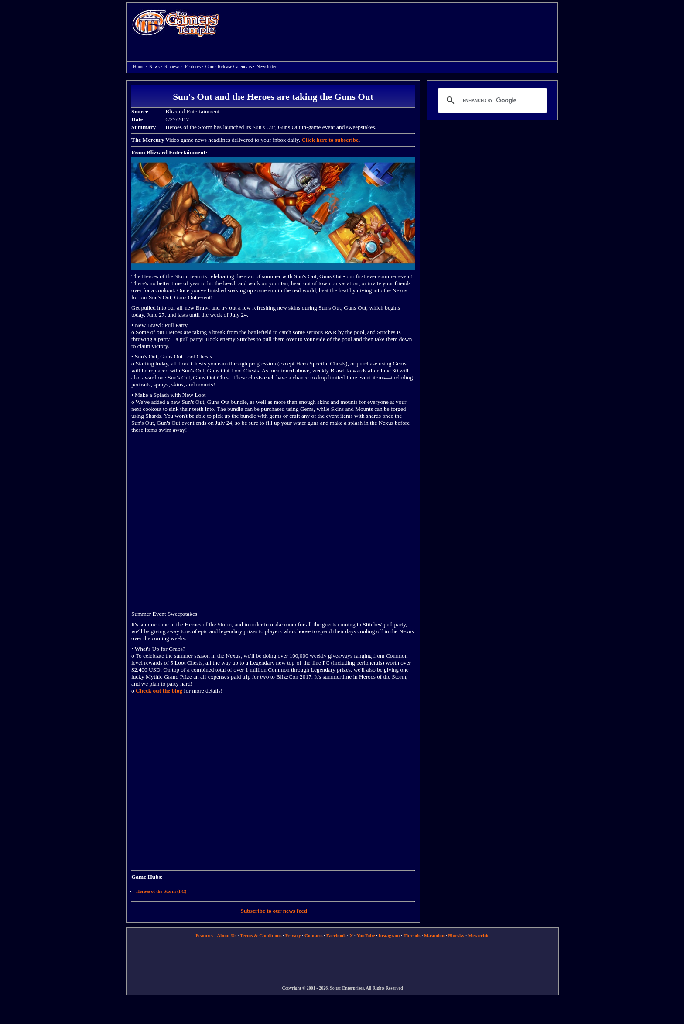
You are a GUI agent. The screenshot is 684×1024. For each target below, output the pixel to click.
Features (193, 66)
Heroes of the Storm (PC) (161, 891)
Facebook (336, 935)
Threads (412, 935)
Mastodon (434, 935)
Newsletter (266, 66)
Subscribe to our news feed (274, 911)
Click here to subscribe (329, 140)
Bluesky (456, 935)
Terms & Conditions (261, 935)
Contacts (313, 935)
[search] (491, 100)
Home (175, 23)
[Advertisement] (393, 24)
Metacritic (478, 935)
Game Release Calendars (228, 66)
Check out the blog (159, 690)
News (154, 66)
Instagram (389, 935)
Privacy (293, 935)
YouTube (366, 935)
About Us (226, 935)
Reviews (172, 66)
